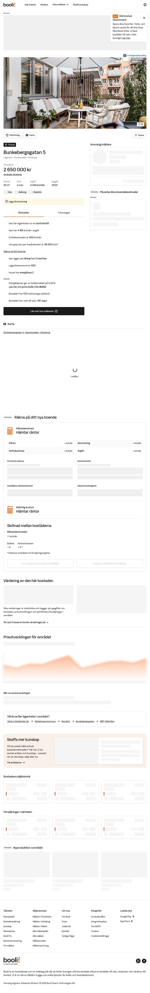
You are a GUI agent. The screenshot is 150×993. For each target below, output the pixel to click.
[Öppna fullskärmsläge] (141, 63)
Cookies (95, 931)
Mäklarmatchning (41, 945)
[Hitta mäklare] (60, 4)
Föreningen (64, 212)
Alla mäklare (38, 936)
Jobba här (66, 926)
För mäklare (9, 945)
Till (16, 762)
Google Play (127, 916)
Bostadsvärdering (12, 921)
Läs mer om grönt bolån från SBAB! (27, 286)
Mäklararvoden (39, 941)
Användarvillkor (98, 916)
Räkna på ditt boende (15, 251)
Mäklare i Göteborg (41, 921)
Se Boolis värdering (13, 174)
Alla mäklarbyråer (40, 931)
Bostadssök (9, 916)
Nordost (66, 721)
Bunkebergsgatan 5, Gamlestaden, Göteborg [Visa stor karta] (27, 332)
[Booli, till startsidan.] (9, 5)
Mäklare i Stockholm (42, 916)
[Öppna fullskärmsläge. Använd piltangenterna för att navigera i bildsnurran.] (75, 93)
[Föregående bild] (9, 93)
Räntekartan (9, 931)
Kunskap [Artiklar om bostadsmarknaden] (7, 926)
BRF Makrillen (107, 721)
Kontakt (65, 931)
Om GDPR (96, 926)
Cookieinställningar (100, 936)
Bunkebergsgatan (85, 721)
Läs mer (126, 37)
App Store (126, 921)
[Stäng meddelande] (144, 18)
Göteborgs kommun (45, 721)
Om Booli (66, 916)
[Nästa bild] (141, 93)
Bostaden (23, 212)
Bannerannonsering (13, 941)
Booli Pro (8, 936)
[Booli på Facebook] (144, 961)
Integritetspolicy (99, 921)
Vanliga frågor (68, 936)
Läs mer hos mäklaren (55, 312)
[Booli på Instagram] (138, 961)
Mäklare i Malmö (40, 926)
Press (64, 921)
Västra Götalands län (18, 721)
